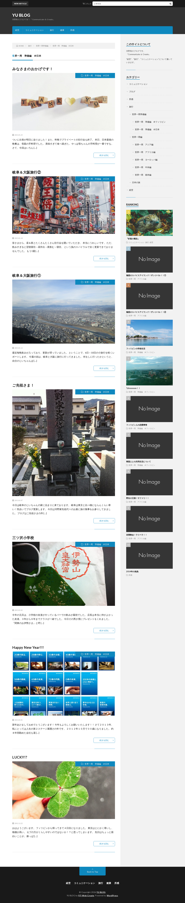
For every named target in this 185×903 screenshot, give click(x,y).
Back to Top (92, 872)
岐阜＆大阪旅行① (26, 275)
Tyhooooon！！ (133, 388)
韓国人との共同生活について (138, 461)
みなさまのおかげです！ (32, 69)
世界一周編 (137, 137)
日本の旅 (136, 182)
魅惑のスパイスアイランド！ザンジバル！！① (146, 275)
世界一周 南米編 (143, 175)
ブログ (132, 91)
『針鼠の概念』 (132, 238)
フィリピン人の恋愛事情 (136, 425)
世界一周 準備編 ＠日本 (97, 75)
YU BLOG (21, 15)
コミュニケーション (34, 30)
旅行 (52, 30)
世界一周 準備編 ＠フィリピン (150, 122)
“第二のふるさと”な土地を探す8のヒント (101, 3)
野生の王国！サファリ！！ (137, 498)
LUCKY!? (19, 757)
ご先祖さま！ (23, 385)
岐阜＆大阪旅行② (26, 172)
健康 (62, 30)
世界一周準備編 (139, 114)
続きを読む (104, 155)
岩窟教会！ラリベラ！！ (136, 535)
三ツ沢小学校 (23, 538)
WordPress (112, 895)
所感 (72, 30)
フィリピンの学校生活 (135, 348)
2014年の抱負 (132, 571)
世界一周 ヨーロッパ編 (146, 159)
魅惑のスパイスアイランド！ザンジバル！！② (146, 312)
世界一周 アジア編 (144, 144)
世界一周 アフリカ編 (145, 152)
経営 (17, 30)
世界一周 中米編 (143, 167)
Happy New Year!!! (28, 647)
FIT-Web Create (86, 895)
